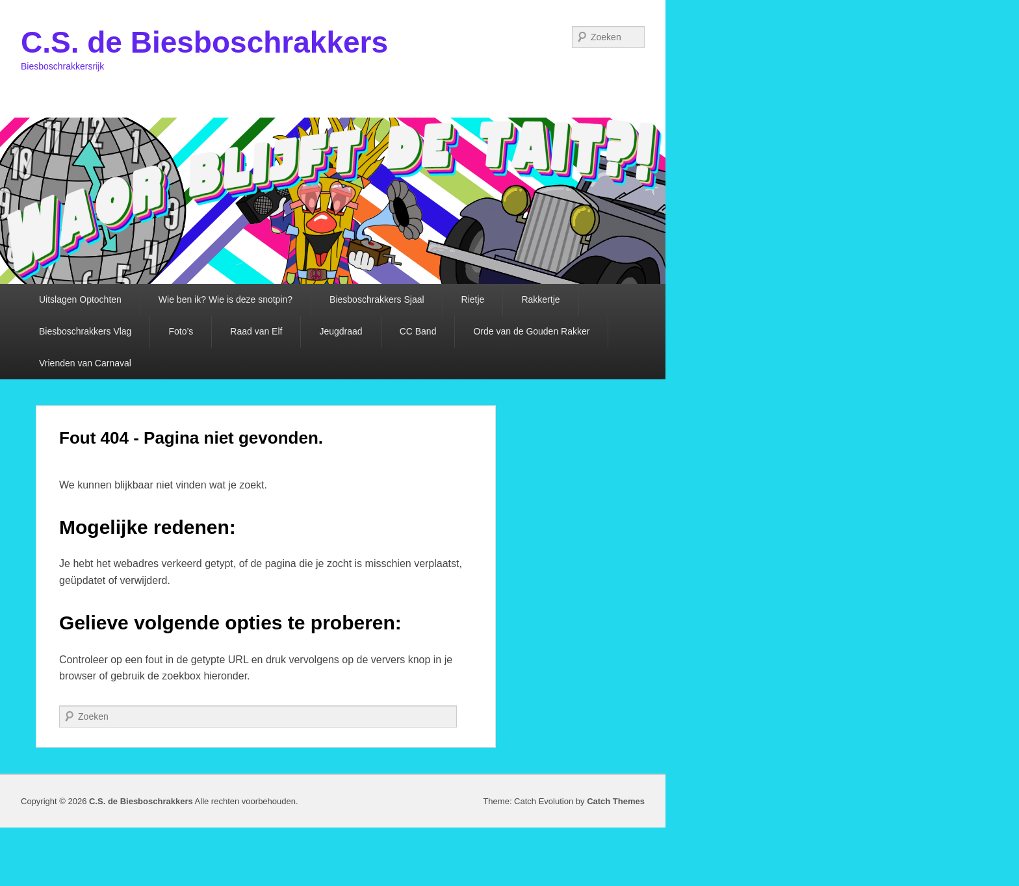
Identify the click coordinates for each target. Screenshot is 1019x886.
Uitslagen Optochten (80, 299)
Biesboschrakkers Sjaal (376, 299)
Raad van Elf (256, 331)
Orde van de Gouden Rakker (531, 331)
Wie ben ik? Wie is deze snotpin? (225, 299)
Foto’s (180, 331)
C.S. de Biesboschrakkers (204, 42)
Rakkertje (540, 299)
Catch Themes (616, 801)
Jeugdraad (340, 331)
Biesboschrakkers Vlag (85, 331)
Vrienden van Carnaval (85, 363)
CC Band (418, 331)
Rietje (473, 299)
